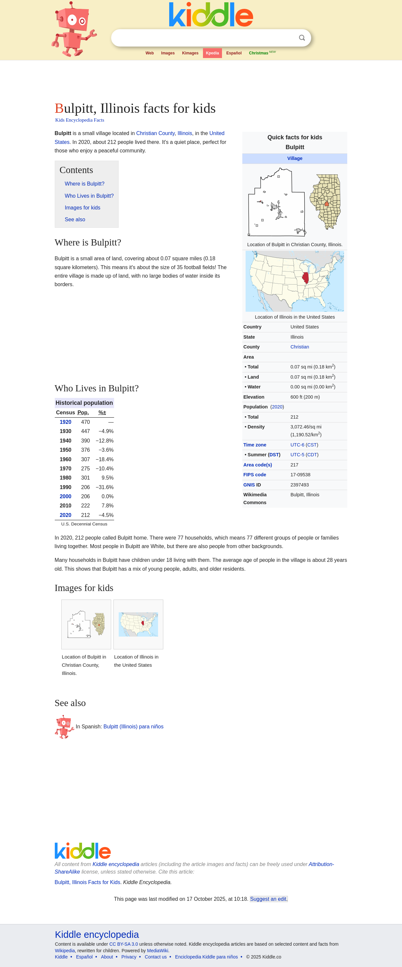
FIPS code (254, 474)
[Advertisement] (201, 79)
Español (234, 53)
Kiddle (61, 956)
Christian (300, 346)
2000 (65, 496)
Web (150, 53)
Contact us (156, 956)
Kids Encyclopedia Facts (79, 120)
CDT (312, 454)
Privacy (128, 956)
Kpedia (212, 53)
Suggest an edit (268, 899)
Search (302, 37)
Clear (288, 38)
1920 (65, 422)
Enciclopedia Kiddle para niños (206, 956)
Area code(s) (257, 464)
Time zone (254, 444)
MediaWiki (158, 950)
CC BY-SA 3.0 (123, 944)
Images (168, 53)
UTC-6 (297, 444)
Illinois (185, 133)
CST (312, 444)
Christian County (155, 133)
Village (294, 158)
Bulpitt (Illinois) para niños (134, 726)
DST (274, 454)
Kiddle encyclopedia (115, 864)
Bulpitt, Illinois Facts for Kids (87, 882)
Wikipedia (65, 950)
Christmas (262, 52)
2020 (277, 406)
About (107, 956)
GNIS (249, 484)
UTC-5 (297, 454)
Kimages (190, 53)
